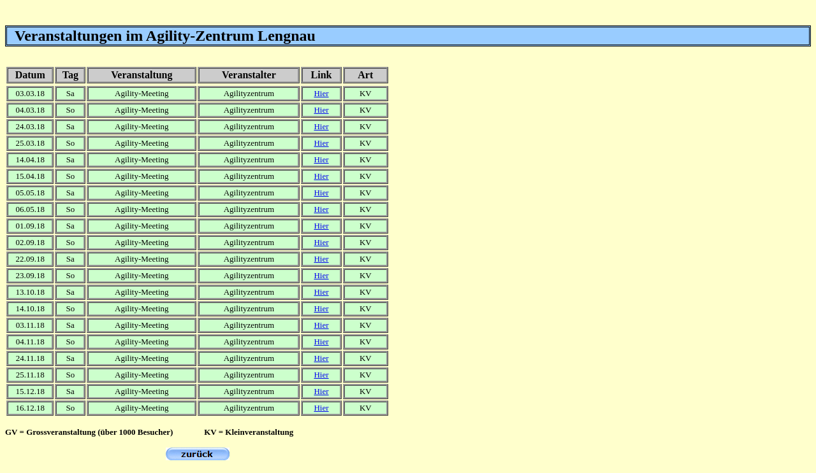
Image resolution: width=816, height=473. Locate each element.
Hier (321, 93)
